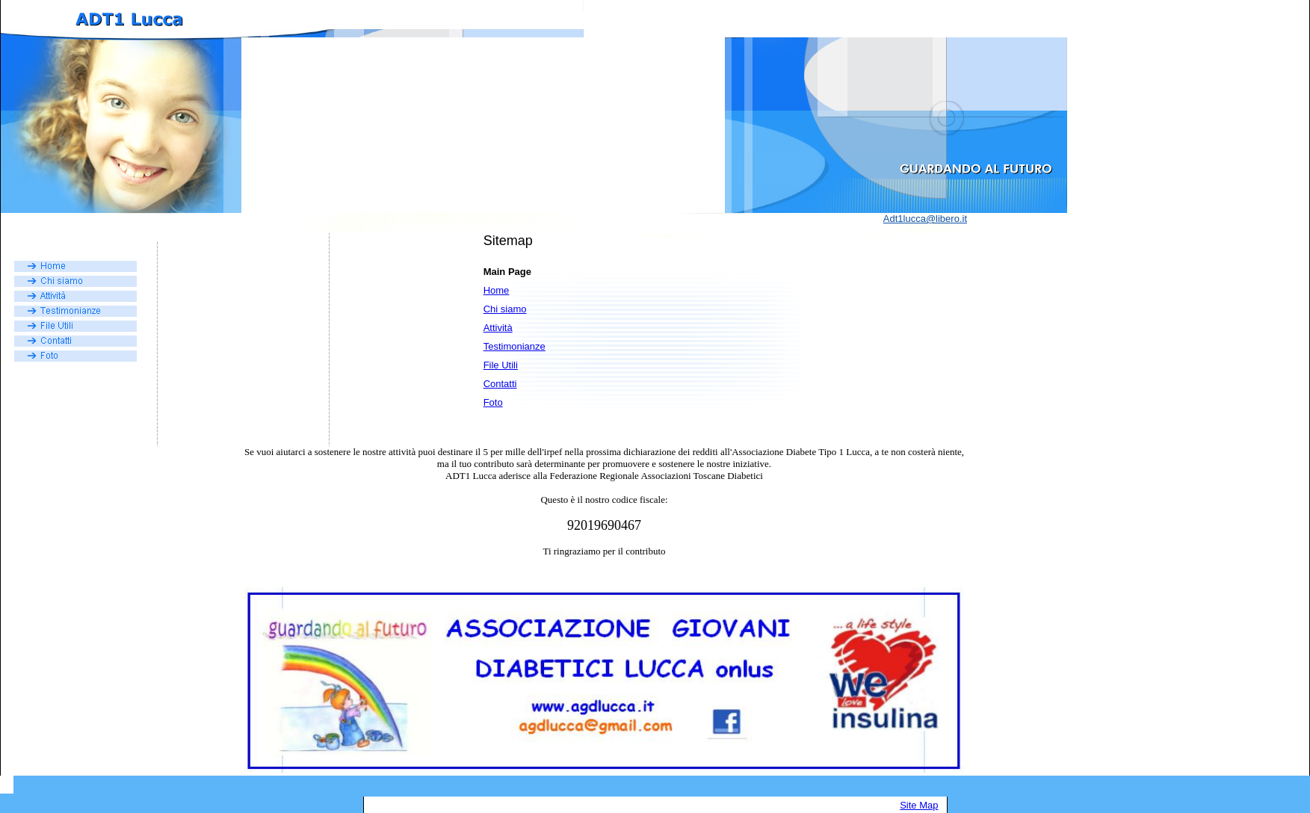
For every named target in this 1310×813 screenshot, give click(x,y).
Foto (493, 402)
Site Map (919, 805)
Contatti (500, 383)
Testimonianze (514, 346)
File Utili (500, 365)
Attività (498, 327)
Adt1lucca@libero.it (925, 218)
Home (496, 290)
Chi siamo (505, 309)
